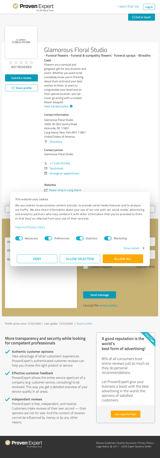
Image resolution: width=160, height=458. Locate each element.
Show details (130, 248)
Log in (149, 7)
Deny (37, 258)
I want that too (128, 6)
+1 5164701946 (60, 163)
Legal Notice (102, 446)
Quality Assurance (126, 443)
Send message (99, 295)
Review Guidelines (105, 443)
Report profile (84, 323)
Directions (56, 141)
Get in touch (141, 17)
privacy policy (108, 305)
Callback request (101, 266)
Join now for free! (125, 414)
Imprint (22, 227)
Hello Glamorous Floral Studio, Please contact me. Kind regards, (41, 272)
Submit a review (21, 78)
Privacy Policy (38, 227)
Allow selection (80, 258)
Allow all (122, 258)
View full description (57, 106)
